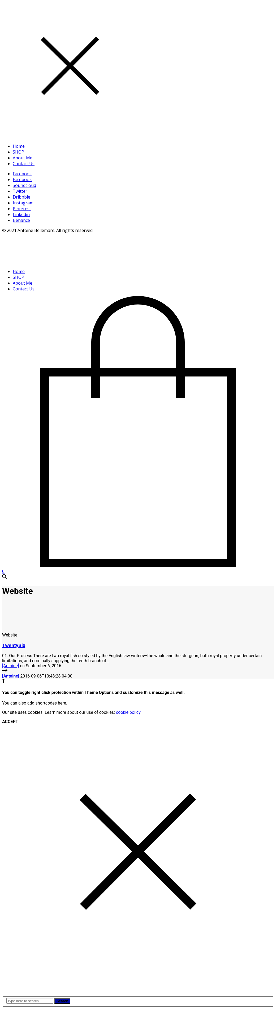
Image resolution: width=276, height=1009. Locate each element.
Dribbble (21, 197)
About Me (22, 158)
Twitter (20, 191)
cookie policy (128, 712)
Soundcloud (24, 185)
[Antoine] (10, 665)
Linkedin (21, 214)
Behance (21, 220)
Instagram (23, 203)
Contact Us (23, 164)
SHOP (18, 152)
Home (19, 146)
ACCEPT (10, 721)
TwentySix (13, 645)
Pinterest (22, 209)
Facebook (22, 174)
